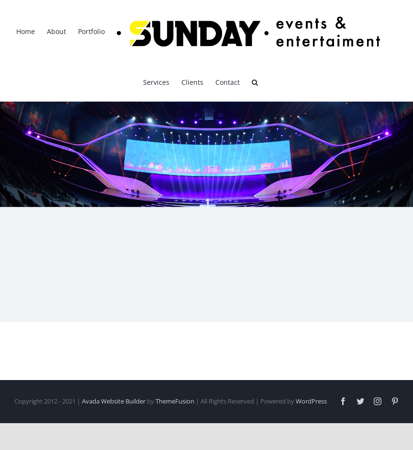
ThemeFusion (175, 401)
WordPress (311, 401)
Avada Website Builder (113, 401)
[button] (255, 81)
